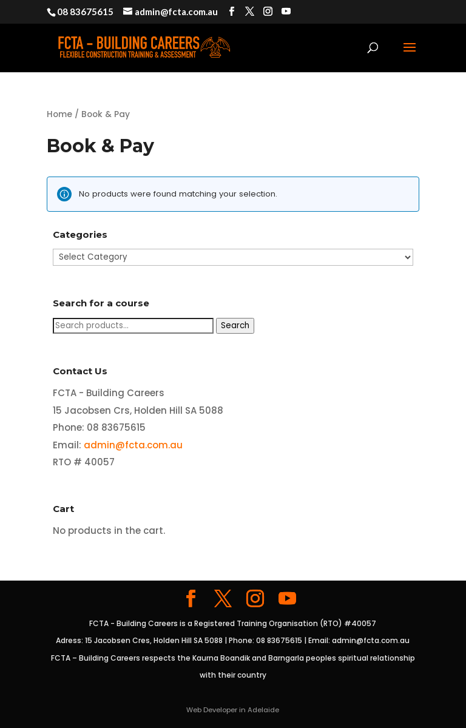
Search (235, 325)
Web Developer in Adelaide (232, 710)
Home (59, 114)
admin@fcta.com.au (133, 445)
